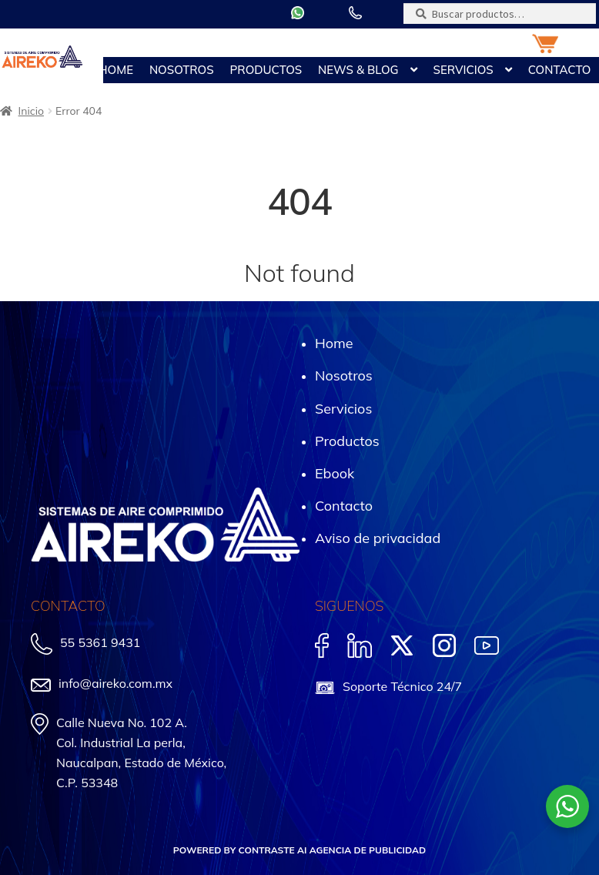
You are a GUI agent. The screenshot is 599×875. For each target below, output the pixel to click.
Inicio (31, 111)
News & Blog (358, 69)
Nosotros (181, 69)
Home (116, 69)
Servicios (463, 69)
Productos (266, 69)
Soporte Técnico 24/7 (402, 686)
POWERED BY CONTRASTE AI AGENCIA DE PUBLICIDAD (299, 850)
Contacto (559, 69)
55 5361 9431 (100, 642)
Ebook (334, 473)
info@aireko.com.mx (115, 683)
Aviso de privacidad (377, 538)
